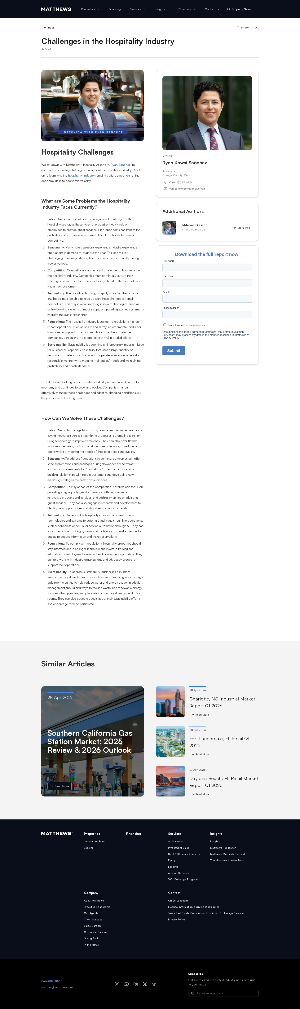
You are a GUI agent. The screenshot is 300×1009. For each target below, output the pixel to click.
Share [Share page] (242, 27)
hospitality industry (81, 175)
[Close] (256, 27)
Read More (59, 786)
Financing (115, 9)
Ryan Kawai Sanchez (184, 162)
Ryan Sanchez (120, 165)
